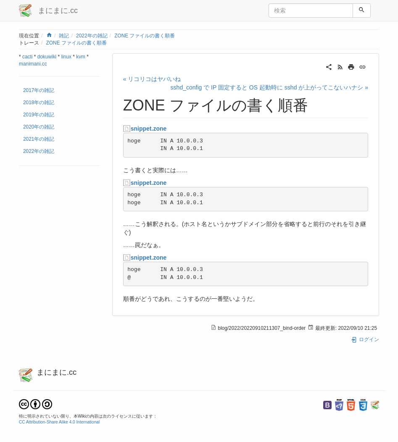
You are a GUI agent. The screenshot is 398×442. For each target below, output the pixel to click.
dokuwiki (47, 57)
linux (66, 57)
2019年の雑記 (38, 115)
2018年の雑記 (38, 102)
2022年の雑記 (91, 36)
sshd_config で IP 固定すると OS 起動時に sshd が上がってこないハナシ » (269, 87)
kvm (80, 57)
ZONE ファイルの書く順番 (144, 36)
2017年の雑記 (38, 90)
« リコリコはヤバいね (152, 79)
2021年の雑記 (38, 139)
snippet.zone (149, 128)
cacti (27, 57)
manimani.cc (33, 64)
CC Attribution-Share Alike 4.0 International (59, 422)
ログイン (365, 339)
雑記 (64, 36)
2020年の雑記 (38, 127)
